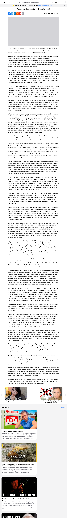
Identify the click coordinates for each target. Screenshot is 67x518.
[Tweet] (12, 13)
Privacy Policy (18, 515)
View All (63, 407)
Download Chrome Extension (45, 5)
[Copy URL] (23, 13)
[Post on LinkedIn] (15, 13)
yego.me (6, 2)
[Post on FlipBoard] (20, 13)
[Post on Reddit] (17, 13)
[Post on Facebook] (9, 13)
